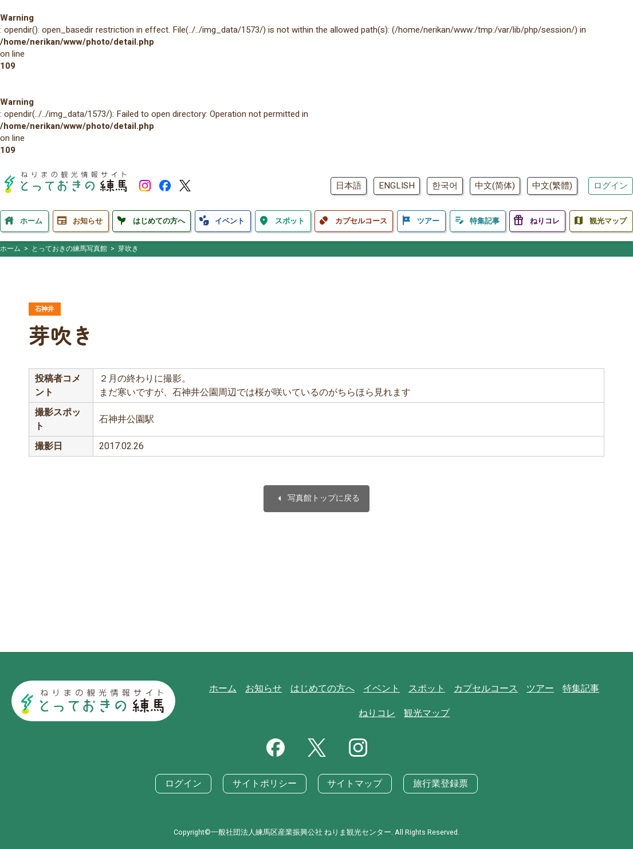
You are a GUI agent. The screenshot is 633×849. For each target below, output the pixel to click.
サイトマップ (353, 783)
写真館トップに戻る (316, 500)
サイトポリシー (267, 783)
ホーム (214, 688)
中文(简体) (495, 185)
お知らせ (252, 688)
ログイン (610, 185)
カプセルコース (463, 688)
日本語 (348, 185)
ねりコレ (596, 688)
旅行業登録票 (434, 783)
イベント (364, 688)
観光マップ (407, 713)
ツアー (515, 688)
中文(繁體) (552, 185)
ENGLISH (397, 185)
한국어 (445, 185)
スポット (407, 688)
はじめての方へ (308, 688)
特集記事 (553, 688)
